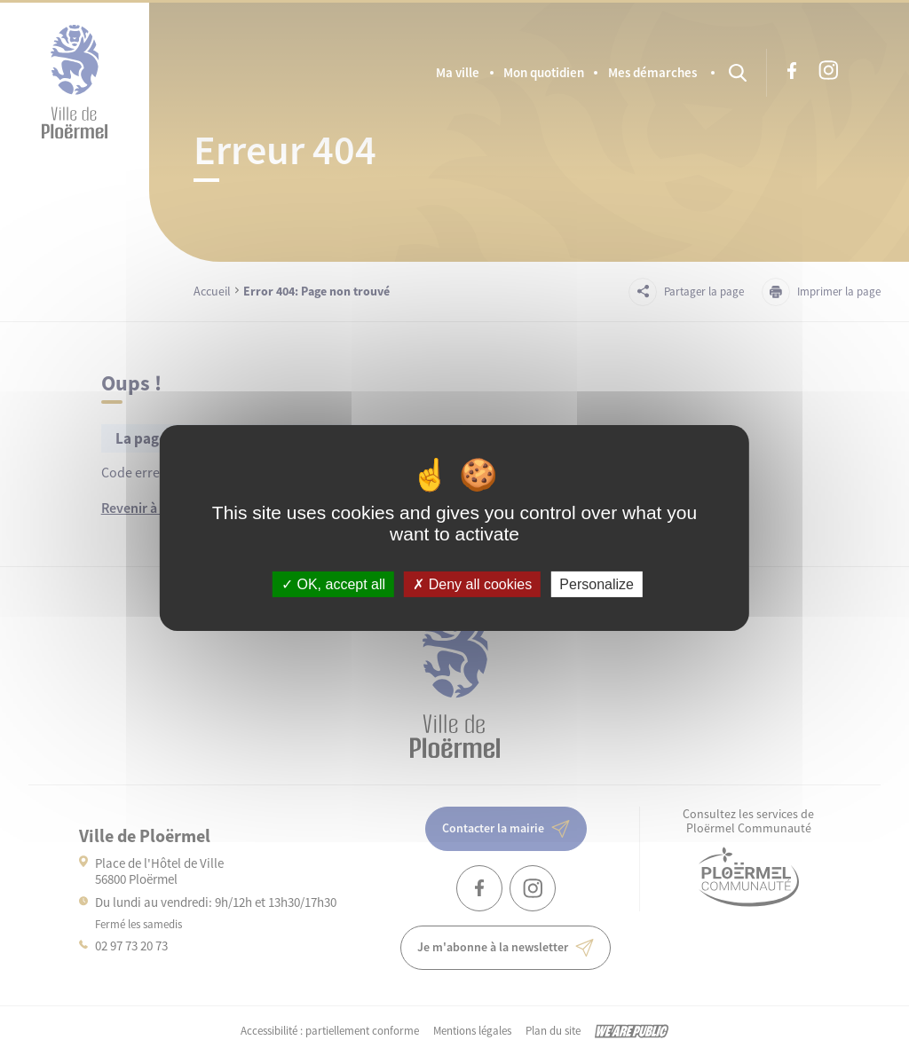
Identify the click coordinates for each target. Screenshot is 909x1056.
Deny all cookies (472, 584)
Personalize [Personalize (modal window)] (596, 584)
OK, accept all (333, 584)
